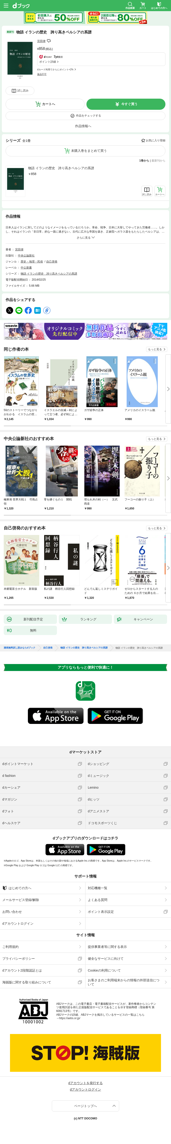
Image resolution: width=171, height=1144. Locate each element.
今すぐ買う (129, 104)
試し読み (23, 90)
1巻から (144, 160)
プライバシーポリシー (18, 958)
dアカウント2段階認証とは (22, 970)
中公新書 (26, 267)
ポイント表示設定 (101, 912)
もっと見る (155, 349)
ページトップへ (85, 1106)
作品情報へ (83, 126)
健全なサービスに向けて (106, 958)
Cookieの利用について (104, 970)
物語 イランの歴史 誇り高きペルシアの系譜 (61, 168)
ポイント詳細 (47, 61)
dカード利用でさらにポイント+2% (55, 69)
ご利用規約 (10, 947)
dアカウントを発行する (85, 1083)
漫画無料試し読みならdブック (19, 648)
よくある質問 (97, 900)
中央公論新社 (26, 255)
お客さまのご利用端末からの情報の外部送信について (123, 982)
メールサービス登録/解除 (20, 900)
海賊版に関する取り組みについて (26, 982)
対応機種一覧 (97, 888)
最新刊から (158, 160)
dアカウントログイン (17, 923)
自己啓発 (51, 261)
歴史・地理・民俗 (32, 261)
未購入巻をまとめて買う (89, 150)
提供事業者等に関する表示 (107, 947)
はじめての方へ (16, 888)
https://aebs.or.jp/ (69, 1018)
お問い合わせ (12, 912)
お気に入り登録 (155, 140)
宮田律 (41, 41)
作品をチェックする (88, 115)
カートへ (48, 104)
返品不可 (41, 74)
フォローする (48, 41)
